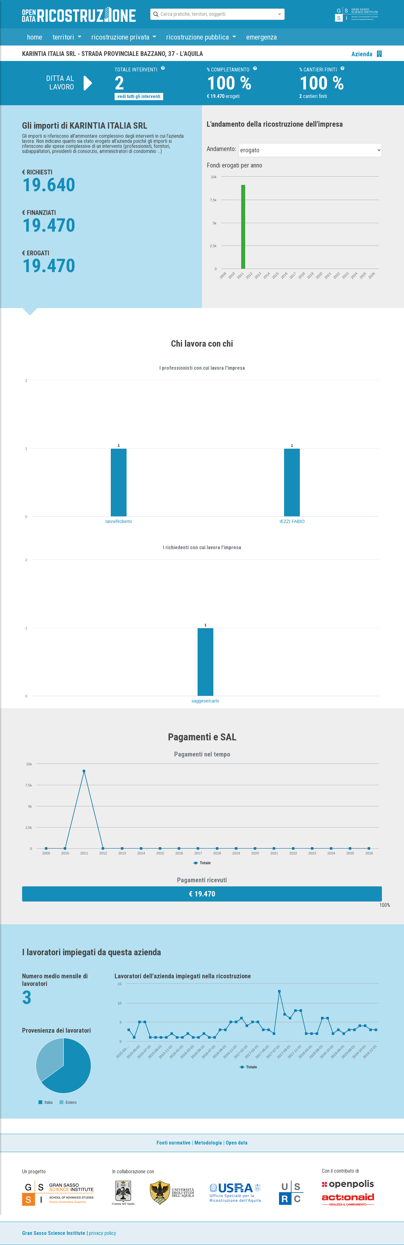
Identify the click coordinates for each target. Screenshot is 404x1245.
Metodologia (208, 1143)
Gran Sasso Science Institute (53, 1233)
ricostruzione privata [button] (121, 37)
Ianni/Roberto (118, 521)
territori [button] (64, 37)
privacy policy (102, 1233)
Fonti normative (174, 1143)
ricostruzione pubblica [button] (198, 37)
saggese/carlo (205, 700)
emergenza (261, 37)
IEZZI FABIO (292, 521)
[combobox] (212, 14)
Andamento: (221, 149)
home (34, 37)
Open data (236, 1143)
